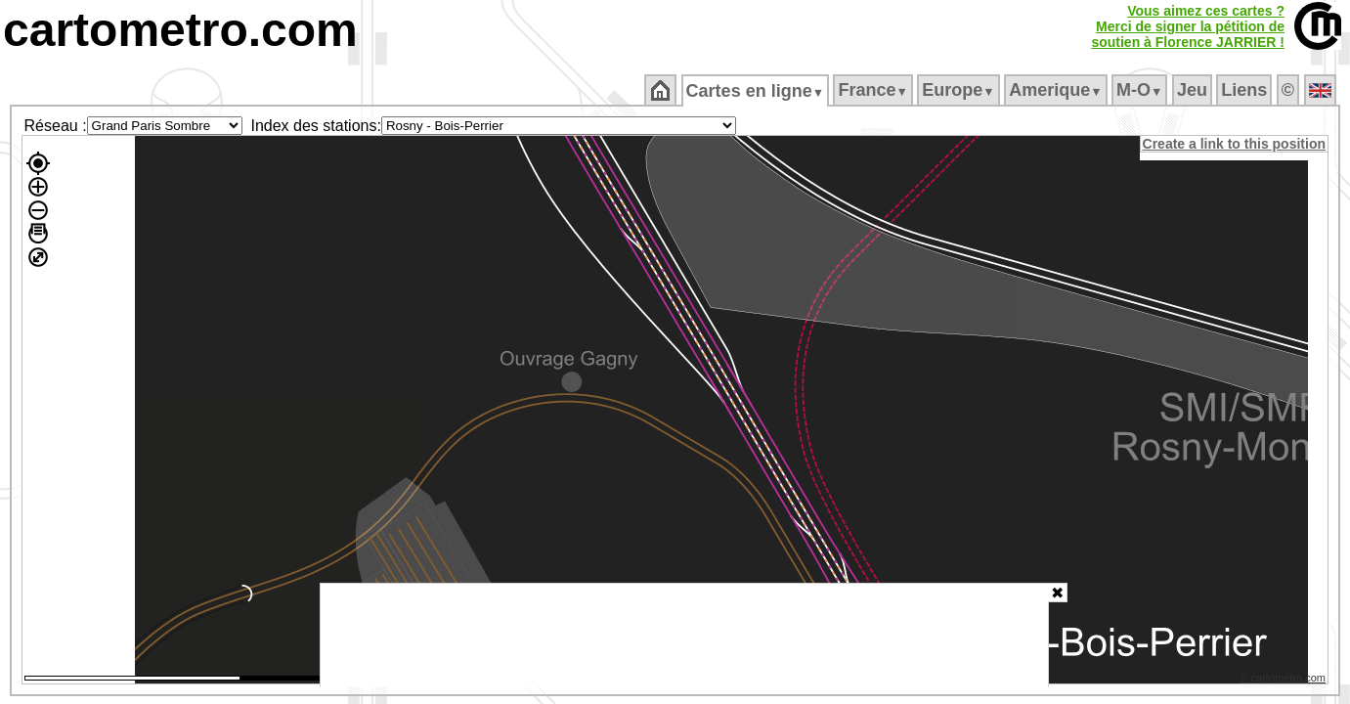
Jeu (1193, 90)
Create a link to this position (1235, 144)
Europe (960, 90)
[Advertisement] (684, 636)
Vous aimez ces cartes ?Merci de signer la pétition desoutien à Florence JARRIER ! (1188, 26)
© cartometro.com (1284, 680)
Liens (1246, 90)
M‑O (1141, 90)
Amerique (1057, 90)
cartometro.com (180, 30)
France (874, 90)
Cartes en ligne (756, 91)
